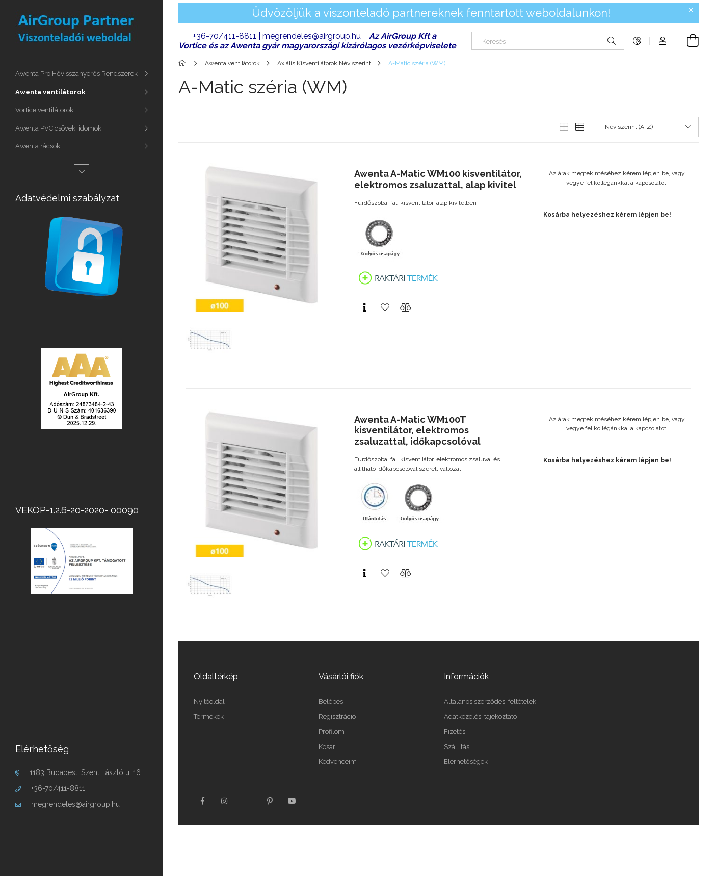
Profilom (332, 731)
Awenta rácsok (37, 146)
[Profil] (662, 41)
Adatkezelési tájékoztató (480, 716)
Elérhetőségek (466, 761)
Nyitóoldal (209, 701)
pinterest (269, 801)
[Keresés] (547, 41)
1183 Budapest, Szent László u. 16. (86, 772)
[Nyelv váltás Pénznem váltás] (637, 41)
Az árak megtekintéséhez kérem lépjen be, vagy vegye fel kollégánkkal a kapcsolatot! (617, 178)
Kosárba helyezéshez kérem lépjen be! (607, 214)
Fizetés (454, 731)
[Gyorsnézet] (364, 307)
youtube (292, 801)
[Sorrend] (648, 127)
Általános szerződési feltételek (490, 701)
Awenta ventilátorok (50, 92)
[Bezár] (691, 10)
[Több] (81, 171)
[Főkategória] (183, 63)
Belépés (331, 701)
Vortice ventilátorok (44, 110)
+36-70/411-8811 (58, 788)
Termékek (209, 716)
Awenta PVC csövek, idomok (58, 128)
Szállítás (456, 747)
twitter (247, 801)
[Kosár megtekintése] (687, 41)
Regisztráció (337, 716)
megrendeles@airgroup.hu (75, 804)
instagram (224, 801)
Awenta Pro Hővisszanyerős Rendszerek (76, 74)
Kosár (327, 747)
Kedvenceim (338, 761)
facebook (202, 801)
